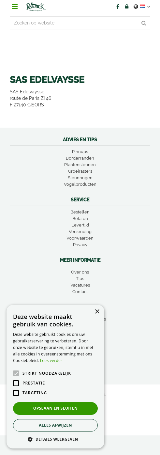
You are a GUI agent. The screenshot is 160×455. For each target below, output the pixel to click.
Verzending (80, 231)
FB (117, 6)
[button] (55, 439)
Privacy (80, 244)
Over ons (80, 272)
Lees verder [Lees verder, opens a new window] (51, 360)
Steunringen (80, 177)
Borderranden (80, 158)
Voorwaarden (80, 238)
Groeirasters (80, 171)
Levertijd (80, 225)
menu (15, 6)
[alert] (55, 376)
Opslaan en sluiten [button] (55, 408)
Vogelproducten (80, 184)
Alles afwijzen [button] (55, 425)
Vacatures (80, 285)
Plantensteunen (80, 164)
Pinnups (80, 151)
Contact (80, 291)
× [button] (97, 311)
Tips (80, 278)
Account (127, 6)
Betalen (80, 218)
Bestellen (80, 212)
